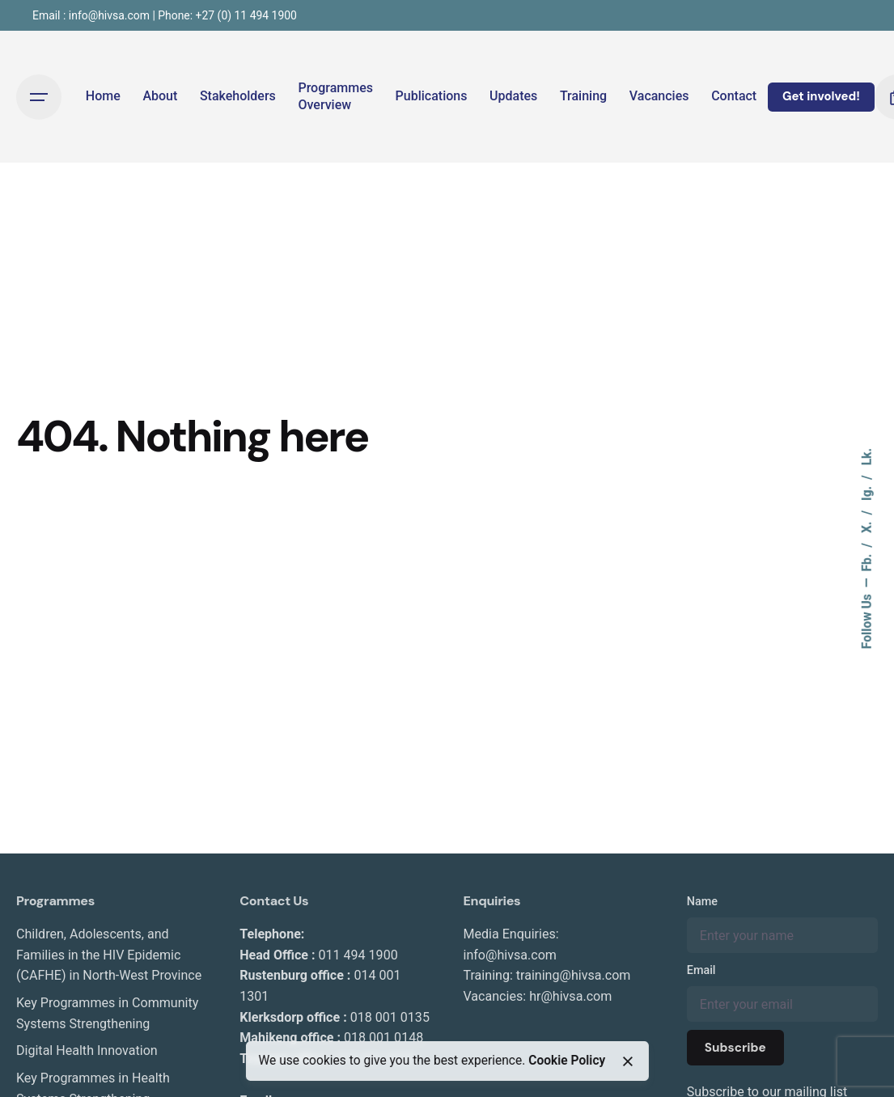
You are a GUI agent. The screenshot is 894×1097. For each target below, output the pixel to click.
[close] (628, 1061)
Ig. (867, 492)
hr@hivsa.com (570, 996)
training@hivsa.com (573, 975)
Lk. (867, 456)
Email (701, 970)
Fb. (867, 561)
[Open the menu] (38, 97)
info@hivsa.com (510, 955)
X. (867, 526)
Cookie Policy (566, 1060)
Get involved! (821, 96)
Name (702, 902)
